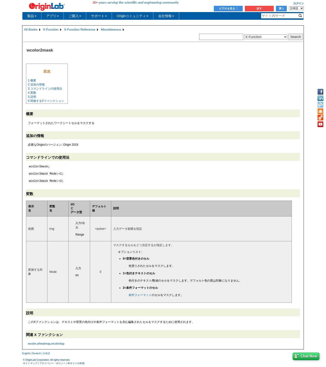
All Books (31, 29)
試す (259, 8)
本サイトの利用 (76, 363)
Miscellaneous (111, 29)
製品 (31, 16)
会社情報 (166, 16)
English (26, 353)
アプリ (52, 16)
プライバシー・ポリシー (52, 363)
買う (281, 8)
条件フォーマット (140, 295)
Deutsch (36, 353)
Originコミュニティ (132, 16)
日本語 (46, 353)
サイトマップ (30, 363)
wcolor (32, 343)
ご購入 (75, 16)
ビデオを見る (228, 8)
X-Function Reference (79, 29)
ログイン (298, 3)
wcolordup (58, 343)
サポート (99, 16)
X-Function (51, 29)
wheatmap (43, 343)
